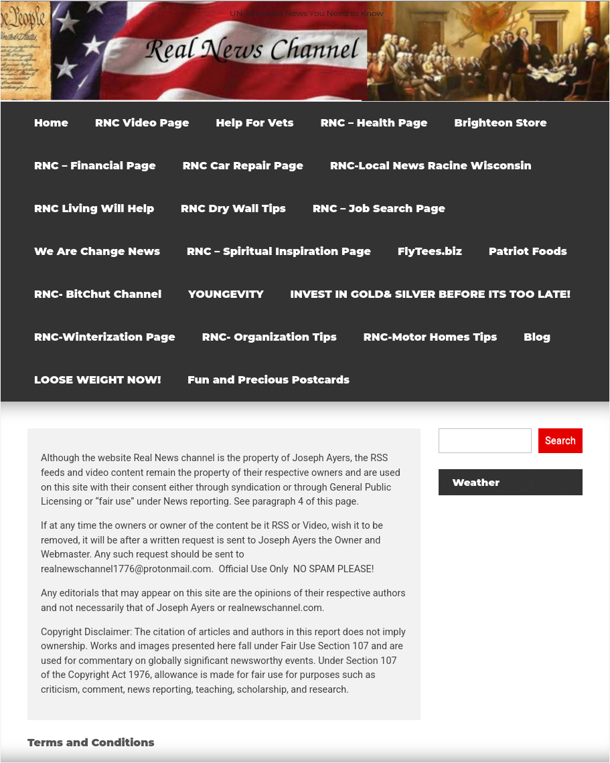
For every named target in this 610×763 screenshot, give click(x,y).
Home (51, 122)
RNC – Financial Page (95, 165)
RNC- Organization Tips (269, 337)
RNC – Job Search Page (379, 208)
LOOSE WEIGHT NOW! (97, 379)
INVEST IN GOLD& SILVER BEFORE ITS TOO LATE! (430, 294)
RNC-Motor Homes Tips (431, 337)
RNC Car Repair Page (243, 165)
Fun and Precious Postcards (268, 379)
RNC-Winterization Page (104, 337)
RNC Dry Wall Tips (233, 208)
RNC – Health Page (374, 122)
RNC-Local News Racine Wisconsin (431, 165)
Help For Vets (254, 122)
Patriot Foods (528, 251)
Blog (537, 337)
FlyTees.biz (430, 251)
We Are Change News (97, 251)
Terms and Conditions (91, 742)
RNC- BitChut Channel (97, 294)
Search (560, 440)
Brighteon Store (501, 122)
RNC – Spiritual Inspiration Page (279, 251)
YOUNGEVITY (225, 294)
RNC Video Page (142, 122)
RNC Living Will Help (94, 208)
